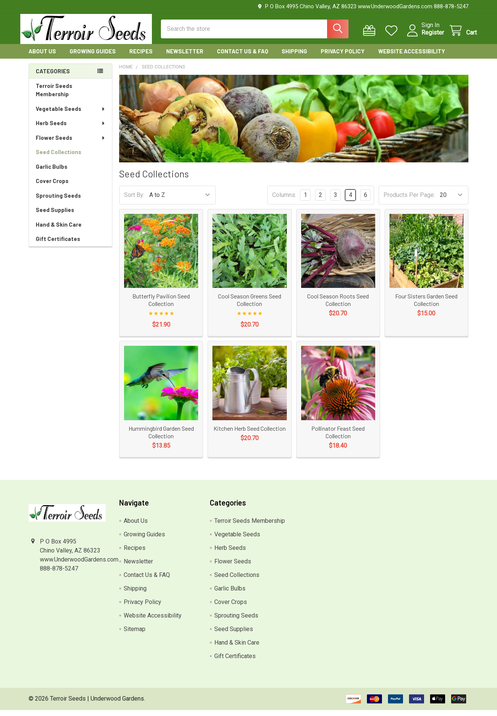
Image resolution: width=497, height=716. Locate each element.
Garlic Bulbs (51, 173)
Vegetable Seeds (71, 115)
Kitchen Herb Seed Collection (250, 434)
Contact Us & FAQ (242, 57)
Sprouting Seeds (58, 201)
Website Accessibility (411, 57)
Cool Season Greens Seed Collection (249, 306)
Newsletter (184, 57)
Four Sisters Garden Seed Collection (426, 306)
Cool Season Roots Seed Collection (338, 306)
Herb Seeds (71, 129)
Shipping (294, 57)
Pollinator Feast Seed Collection (338, 438)
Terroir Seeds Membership (54, 96)
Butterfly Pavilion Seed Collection (161, 306)
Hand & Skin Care (59, 230)
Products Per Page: (409, 201)
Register (424, 36)
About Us (42, 57)
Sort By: (134, 201)
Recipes (141, 57)
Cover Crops (52, 187)
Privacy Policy (343, 57)
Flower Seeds (71, 144)
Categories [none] (53, 77)
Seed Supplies (55, 216)
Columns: (284, 200)
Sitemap (134, 635)
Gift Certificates (58, 245)
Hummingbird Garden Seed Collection (161, 438)
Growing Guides (93, 57)
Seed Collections (58, 158)
